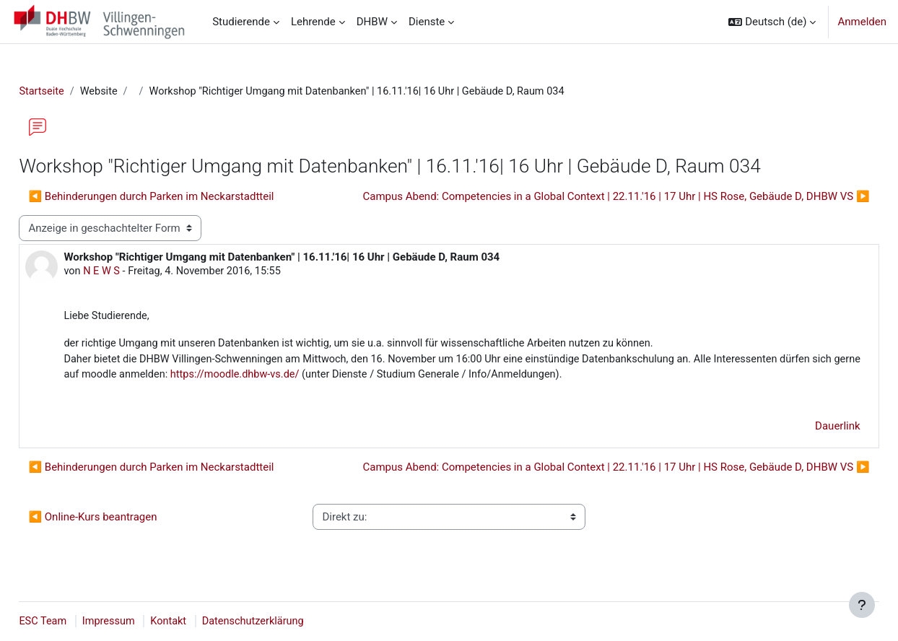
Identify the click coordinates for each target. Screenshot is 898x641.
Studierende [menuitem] (241, 21)
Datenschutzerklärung (291, 621)
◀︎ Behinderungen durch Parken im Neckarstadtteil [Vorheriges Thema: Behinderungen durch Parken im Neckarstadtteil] (183, 197)
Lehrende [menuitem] (313, 21)
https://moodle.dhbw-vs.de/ (359, 378)
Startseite (74, 91)
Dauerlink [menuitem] (806, 430)
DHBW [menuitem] (372, 21)
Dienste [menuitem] (427, 21)
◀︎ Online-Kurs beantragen (125, 521)
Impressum (143, 621)
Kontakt (205, 621)
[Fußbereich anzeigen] (862, 605)
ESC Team (75, 621)
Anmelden (861, 21)
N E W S (135, 272)
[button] (772, 21)
